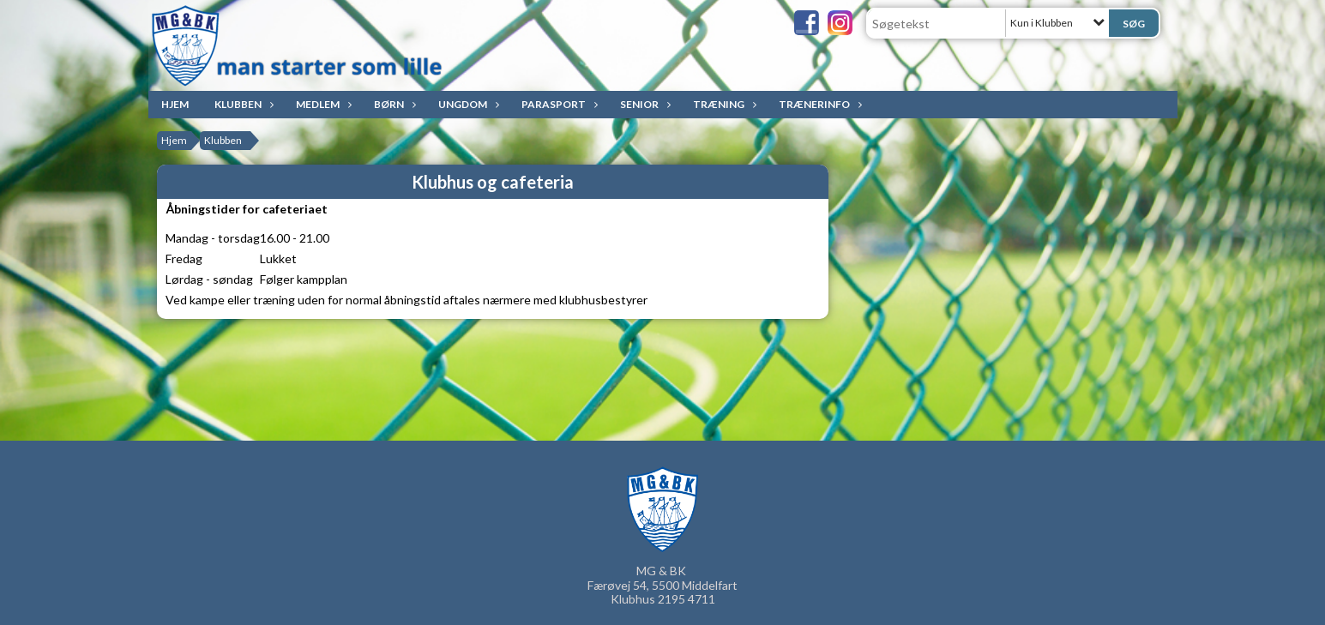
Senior (643, 104)
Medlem (322, 104)
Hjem (175, 104)
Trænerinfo (818, 104)
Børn (393, 104)
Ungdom (467, 104)
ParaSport (557, 104)
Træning (723, 104)
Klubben (242, 104)
